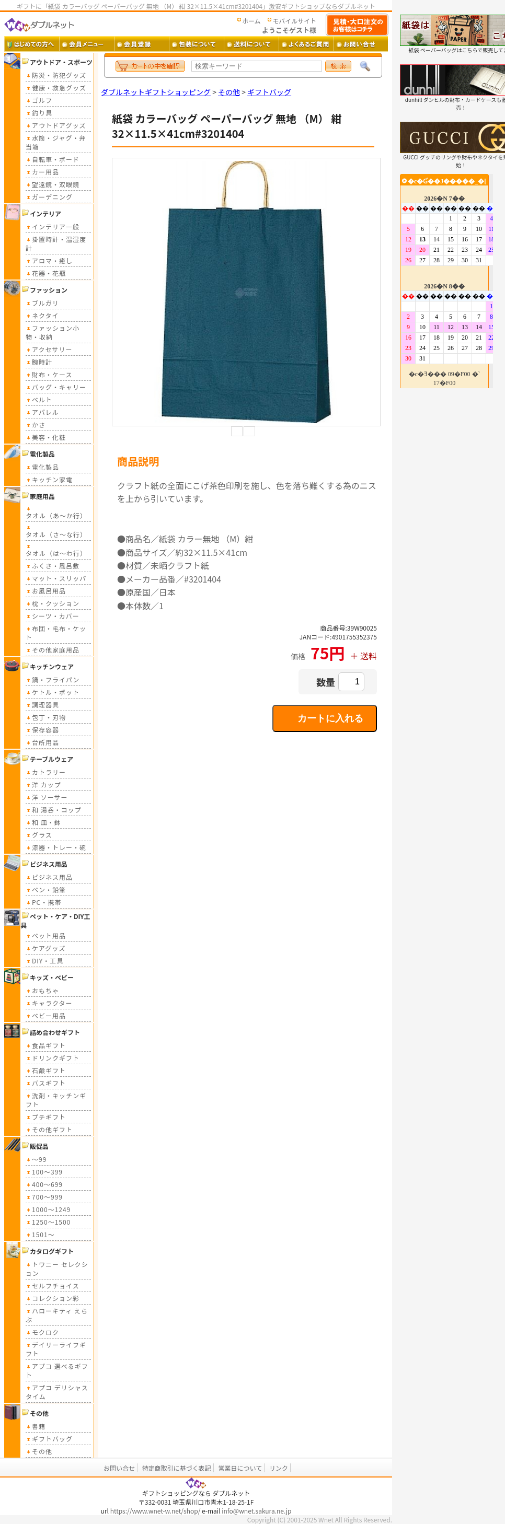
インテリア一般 (52, 226)
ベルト (39, 399)
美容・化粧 (46, 437)
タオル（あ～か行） (56, 512)
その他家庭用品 (52, 649)
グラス (39, 834)
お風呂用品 (46, 590)
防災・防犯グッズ (56, 75)
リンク (278, 1467)
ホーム (251, 20)
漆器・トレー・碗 (56, 847)
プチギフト (46, 1116)
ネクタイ (42, 315)
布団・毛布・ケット (56, 633)
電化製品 (42, 466)
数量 (325, 682)
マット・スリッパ (56, 578)
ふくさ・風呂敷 (52, 565)
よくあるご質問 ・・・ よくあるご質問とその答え (306, 44)
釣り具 (39, 112)
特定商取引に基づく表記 (176, 1467)
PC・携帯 (43, 902)
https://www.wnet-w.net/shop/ (155, 1510)
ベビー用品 (46, 1015)
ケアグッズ (45, 948)
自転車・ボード (52, 159)
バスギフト (46, 1082)
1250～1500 (48, 1221)
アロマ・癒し (49, 260)
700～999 (44, 1196)
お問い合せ (119, 1467)
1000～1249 (48, 1209)
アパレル (42, 412)
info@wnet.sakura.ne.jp (256, 1510)
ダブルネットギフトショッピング (156, 92)
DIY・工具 (44, 960)
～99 (36, 1159)
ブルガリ (42, 302)
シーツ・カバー (52, 615)
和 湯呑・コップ (54, 809)
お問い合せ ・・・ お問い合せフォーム (361, 44)
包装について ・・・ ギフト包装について (196, 44)
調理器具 (42, 704)
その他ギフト (49, 1129)
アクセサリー (49, 349)
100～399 (44, 1171)
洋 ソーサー (46, 797)
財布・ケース (49, 374)
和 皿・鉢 (43, 822)
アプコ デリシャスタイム (57, 1392)
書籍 (35, 1426)
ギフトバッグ (49, 1438)
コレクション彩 (52, 1298)
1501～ (40, 1234)
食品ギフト (46, 1045)
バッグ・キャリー (56, 386)
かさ (35, 424)
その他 (39, 1451)
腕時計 (39, 361)
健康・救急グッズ (56, 87)
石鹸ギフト (46, 1070)
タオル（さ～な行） (56, 531)
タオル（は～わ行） (56, 549)
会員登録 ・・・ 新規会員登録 (141, 44)
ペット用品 (46, 935)
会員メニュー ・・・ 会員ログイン (86, 44)
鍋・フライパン (52, 679)
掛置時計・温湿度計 (56, 243)
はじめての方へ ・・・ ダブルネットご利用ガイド (31, 44)
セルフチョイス (52, 1285)
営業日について (240, 1467)
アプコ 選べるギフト (57, 1370)
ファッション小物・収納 (52, 332)
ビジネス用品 (49, 876)
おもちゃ (42, 990)
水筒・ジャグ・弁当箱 (56, 142)
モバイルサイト (294, 20)
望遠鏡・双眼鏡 (52, 184)
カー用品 (42, 171)
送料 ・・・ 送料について (251, 44)
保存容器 (42, 729)
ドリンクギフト (52, 1057)
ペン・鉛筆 (46, 889)
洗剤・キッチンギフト (56, 1100)
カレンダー (446, 281)
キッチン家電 (49, 479)
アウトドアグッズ (56, 125)
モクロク (42, 1332)
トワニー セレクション (57, 1268)
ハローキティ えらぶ (57, 1315)
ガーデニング (49, 196)
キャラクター (49, 1002)
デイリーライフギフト (56, 1349)
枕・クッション (52, 603)
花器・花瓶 (46, 273)
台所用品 (42, 742)
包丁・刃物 (46, 717)
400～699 (44, 1184)
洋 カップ (43, 784)
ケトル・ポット (52, 692)
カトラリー (46, 771)
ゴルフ (39, 100)
